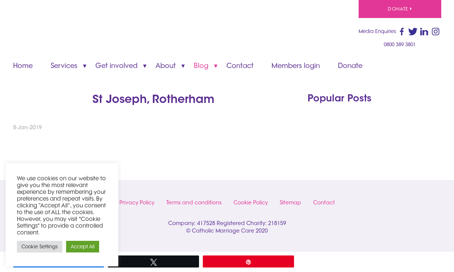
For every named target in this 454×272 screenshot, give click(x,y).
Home (23, 65)
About (165, 65)
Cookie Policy (251, 202)
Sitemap (290, 202)
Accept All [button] (83, 246)
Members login (295, 65)
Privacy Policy (136, 202)
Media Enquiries (377, 31)
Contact (239, 65)
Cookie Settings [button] (39, 246)
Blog (201, 65)
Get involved (116, 65)
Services (64, 65)
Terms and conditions (194, 202)
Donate (399, 9)
